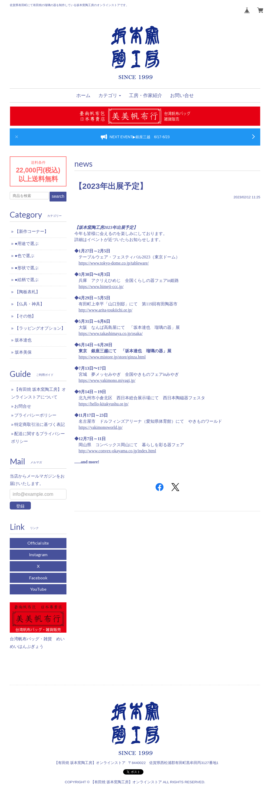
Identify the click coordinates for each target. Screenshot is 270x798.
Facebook (38, 577)
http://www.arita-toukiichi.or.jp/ (105, 310)
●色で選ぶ (24, 255)
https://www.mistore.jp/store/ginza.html (112, 357)
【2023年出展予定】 (110, 186)
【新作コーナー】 (32, 231)
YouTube (38, 589)
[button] (109, 95)
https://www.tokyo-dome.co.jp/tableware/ (114, 263)
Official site (38, 542)
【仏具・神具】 (29, 304)
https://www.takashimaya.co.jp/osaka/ (111, 333)
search (58, 196)
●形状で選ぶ (26, 268)
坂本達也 (23, 340)
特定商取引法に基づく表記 (39, 424)
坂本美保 (23, 352)
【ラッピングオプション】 (40, 328)
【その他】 (25, 316)
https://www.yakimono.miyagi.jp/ (107, 380)
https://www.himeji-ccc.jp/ (101, 286)
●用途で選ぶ (26, 243)
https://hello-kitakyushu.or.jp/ (103, 404)
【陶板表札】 (27, 292)
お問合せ (22, 406)
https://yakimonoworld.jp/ (101, 427)
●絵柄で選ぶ (26, 279)
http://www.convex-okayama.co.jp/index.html (117, 451)
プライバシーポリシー (35, 415)
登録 (20, 506)
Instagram (38, 554)
